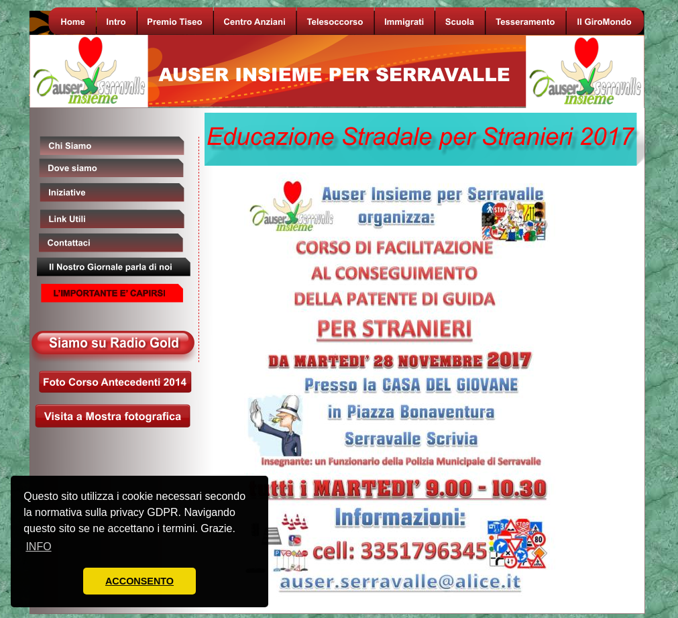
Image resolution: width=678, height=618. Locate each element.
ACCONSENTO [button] (139, 581)
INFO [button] (38, 546)
